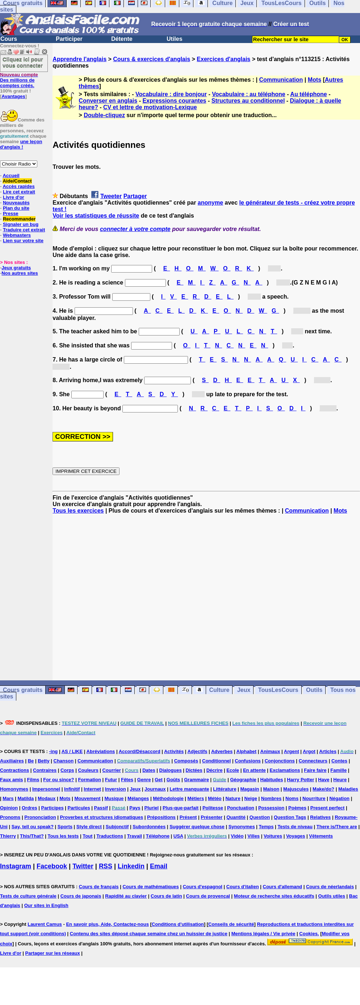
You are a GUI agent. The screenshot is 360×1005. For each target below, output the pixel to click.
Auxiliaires (12, 761)
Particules (79, 808)
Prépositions (161, 817)
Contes (339, 761)
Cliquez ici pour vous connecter (23, 62)
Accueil (11, 175)
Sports (65, 826)
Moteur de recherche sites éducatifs (274, 896)
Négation (339, 798)
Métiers (196, 798)
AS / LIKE (72, 751)
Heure (340, 779)
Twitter (82, 866)
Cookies (308, 933)
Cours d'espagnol (202, 886)
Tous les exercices (78, 511)
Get (159, 779)
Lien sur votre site (23, 240)
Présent (188, 817)
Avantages (13, 96)
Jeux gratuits (16, 267)
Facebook (52, 866)
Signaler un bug (20, 224)
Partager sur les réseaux (52, 953)
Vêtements (321, 836)
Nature (232, 798)
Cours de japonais (80, 896)
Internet (92, 789)
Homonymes (14, 789)
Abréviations (101, 751)
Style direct (89, 826)
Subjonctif (117, 826)
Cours (8, 39)
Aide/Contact (17, 181)
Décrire (214, 770)
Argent (291, 751)
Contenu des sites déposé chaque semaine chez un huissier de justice (148, 933)
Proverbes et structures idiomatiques (101, 817)
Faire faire (315, 770)
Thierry (8, 836)
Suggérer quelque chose (197, 826)
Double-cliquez (104, 115)
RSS (105, 866)
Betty (44, 761)
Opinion (9, 808)
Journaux (155, 789)
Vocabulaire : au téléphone (248, 94)
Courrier (111, 770)
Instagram (15, 866)
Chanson (64, 761)
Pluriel (151, 808)
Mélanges (138, 798)
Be (31, 761)
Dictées (194, 770)
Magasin (249, 789)
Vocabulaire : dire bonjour (171, 94)
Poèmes (297, 808)
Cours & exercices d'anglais (151, 59)
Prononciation (40, 817)
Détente (122, 39)
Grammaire (196, 779)
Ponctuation (240, 808)
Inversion (115, 789)
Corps (67, 770)
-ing (53, 751)
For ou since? (58, 779)
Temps (266, 826)
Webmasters (17, 235)
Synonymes (242, 826)
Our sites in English (46, 905)
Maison (271, 789)
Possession (271, 808)
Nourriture (314, 798)
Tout (87, 836)
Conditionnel (216, 761)
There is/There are (337, 826)
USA (178, 836)
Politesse (212, 808)
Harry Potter (300, 779)
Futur (111, 779)
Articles (327, 751)
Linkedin (131, 866)
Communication (281, 80)
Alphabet (246, 751)
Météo (215, 798)
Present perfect (327, 808)
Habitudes (271, 779)
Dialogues (170, 770)
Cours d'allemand (282, 886)
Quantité (236, 817)
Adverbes (222, 751)
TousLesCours (278, 690)
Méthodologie (168, 798)
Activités (174, 751)
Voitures (273, 836)
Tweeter (111, 196)
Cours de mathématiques (150, 886)
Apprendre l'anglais (79, 59)
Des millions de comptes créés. (19, 80)
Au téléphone (308, 94)
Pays (134, 808)
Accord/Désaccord (139, 751)
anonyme (210, 203)
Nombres (271, 798)
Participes (52, 808)
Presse (10, 213)
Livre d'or (13, 197)
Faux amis (11, 779)
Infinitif (72, 789)
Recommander (19, 219)
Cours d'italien (242, 886)
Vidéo (237, 836)
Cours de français (99, 886)
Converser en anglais (108, 101)
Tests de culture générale (28, 896)
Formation (89, 779)
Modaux (46, 798)
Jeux (243, 690)
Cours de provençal (208, 896)
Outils (314, 690)
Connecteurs (313, 761)
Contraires (44, 770)
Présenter (211, 817)
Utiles (175, 39)
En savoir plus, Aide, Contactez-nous (107, 924)
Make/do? (323, 789)
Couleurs (88, 770)
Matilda (25, 798)
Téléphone (157, 836)
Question (260, 817)
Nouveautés (16, 202)
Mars (8, 798)
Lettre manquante (189, 789)
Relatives (320, 817)
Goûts (173, 779)
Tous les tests (63, 836)
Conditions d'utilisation (178, 924)
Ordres (29, 808)
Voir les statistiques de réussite (96, 216)
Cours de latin (166, 896)
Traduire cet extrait (24, 229)
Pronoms (10, 817)
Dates (148, 770)
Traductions (109, 836)
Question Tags (290, 817)
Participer (69, 39)
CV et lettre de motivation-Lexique (150, 107)
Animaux (270, 751)
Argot (309, 751)
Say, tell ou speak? (33, 826)
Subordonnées (149, 826)
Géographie (243, 779)
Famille (338, 770)
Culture (219, 690)
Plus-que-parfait (180, 808)
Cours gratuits (22, 690)
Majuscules (296, 789)
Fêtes (127, 779)
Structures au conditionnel (248, 101)
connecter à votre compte (135, 229)
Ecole (232, 770)
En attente (254, 770)
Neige (250, 798)
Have (323, 779)
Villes (253, 836)
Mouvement (87, 798)
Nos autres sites (19, 273)
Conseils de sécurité (231, 924)
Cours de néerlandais (330, 886)
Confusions (248, 761)
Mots (314, 80)
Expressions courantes (174, 101)
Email (158, 866)
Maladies (348, 789)
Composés (186, 761)
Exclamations (285, 770)
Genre (144, 779)
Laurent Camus (45, 924)
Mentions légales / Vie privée (263, 933)
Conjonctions (280, 761)
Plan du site (16, 208)
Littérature (224, 789)
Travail (134, 836)
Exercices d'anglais (223, 59)
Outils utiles (331, 896)
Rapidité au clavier (126, 896)
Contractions (14, 770)
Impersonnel (46, 789)
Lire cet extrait (19, 191)
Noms (291, 798)
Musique (114, 798)
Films (33, 779)
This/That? (32, 836)
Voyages (295, 836)
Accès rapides (18, 186)
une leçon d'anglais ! (21, 144)
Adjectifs (198, 751)
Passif (101, 808)
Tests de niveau (295, 826)
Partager (135, 196)
